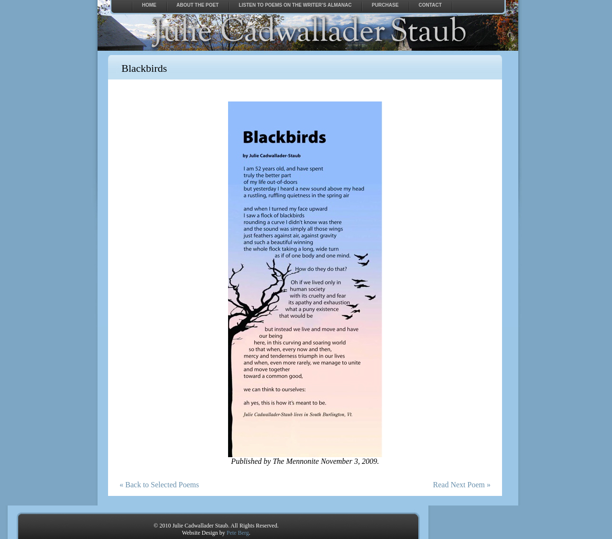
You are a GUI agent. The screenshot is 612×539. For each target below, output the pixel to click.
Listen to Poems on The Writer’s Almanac (295, 5)
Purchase (385, 5)
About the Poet (197, 5)
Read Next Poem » (462, 485)
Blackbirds (144, 68)
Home (149, 5)
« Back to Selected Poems (159, 485)
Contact (430, 5)
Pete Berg (238, 532)
